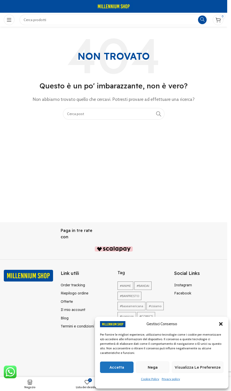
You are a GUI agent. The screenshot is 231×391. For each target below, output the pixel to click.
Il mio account (73, 309)
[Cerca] (113, 114)
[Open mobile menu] (9, 20)
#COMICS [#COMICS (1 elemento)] (146, 316)
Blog (65, 318)
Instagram (183, 285)
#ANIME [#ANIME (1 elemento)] (125, 286)
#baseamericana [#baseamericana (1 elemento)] (131, 306)
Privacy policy (171, 379)
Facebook (182, 293)
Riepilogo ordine (74, 293)
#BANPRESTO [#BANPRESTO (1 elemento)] (129, 296)
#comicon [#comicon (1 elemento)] (127, 316)
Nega (153, 367)
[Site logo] (114, 6)
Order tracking (73, 285)
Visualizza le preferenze (198, 367)
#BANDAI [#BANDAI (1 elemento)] (143, 286)
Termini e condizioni (77, 326)
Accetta (116, 367)
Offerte (67, 301)
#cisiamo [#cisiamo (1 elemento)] (155, 306)
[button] (220, 323)
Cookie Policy (150, 379)
